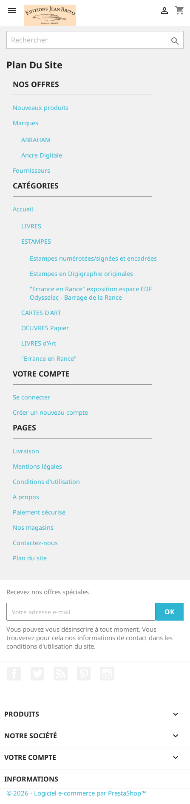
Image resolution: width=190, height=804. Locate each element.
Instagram (107, 673)
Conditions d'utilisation (46, 482)
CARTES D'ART (41, 313)
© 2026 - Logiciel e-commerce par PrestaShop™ (76, 793)
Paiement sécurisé (39, 512)
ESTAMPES (36, 241)
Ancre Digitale (41, 155)
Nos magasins (33, 527)
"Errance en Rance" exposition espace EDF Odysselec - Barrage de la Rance (91, 293)
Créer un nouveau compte (50, 412)
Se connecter (31, 397)
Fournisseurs (31, 170)
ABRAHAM (36, 140)
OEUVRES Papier (45, 328)
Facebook (14, 673)
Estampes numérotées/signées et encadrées (93, 258)
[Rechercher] (95, 40)
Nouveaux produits (40, 108)
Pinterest (84, 673)
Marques (25, 123)
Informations (31, 779)
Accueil (23, 209)
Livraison (26, 451)
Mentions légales (37, 466)
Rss (61, 673)
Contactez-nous (35, 543)
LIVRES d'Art (38, 343)
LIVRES (31, 226)
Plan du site (30, 558)
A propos (26, 497)
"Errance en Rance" (49, 358)
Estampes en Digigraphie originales (81, 274)
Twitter (37, 673)
